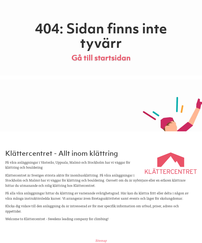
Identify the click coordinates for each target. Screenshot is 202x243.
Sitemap (101, 240)
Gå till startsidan (101, 58)
